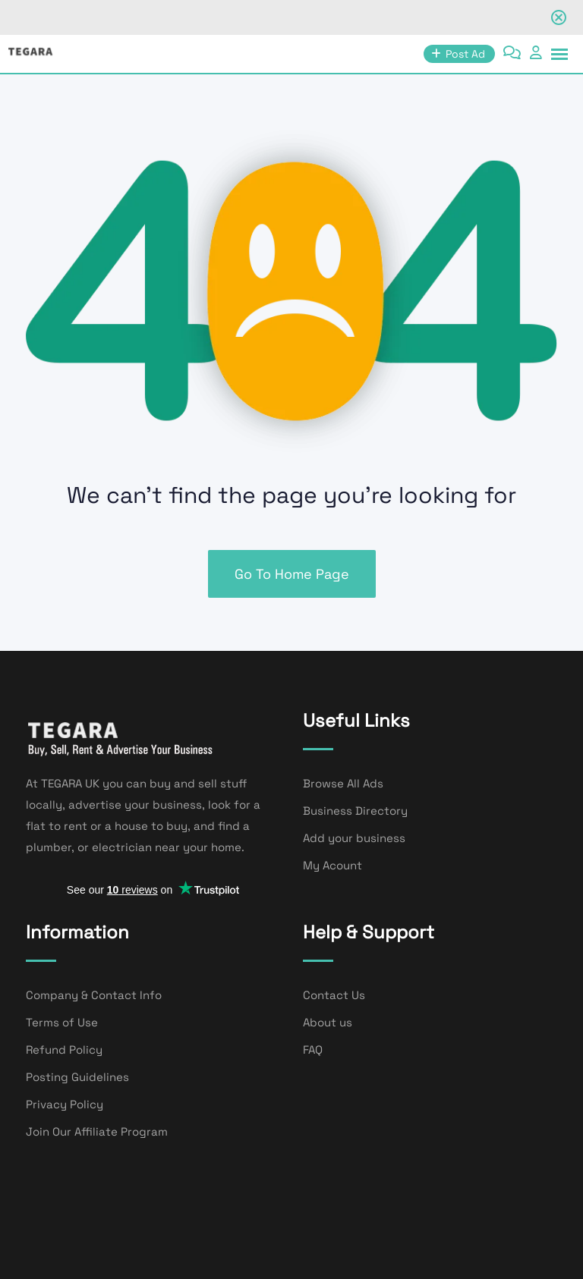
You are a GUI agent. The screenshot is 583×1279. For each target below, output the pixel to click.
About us (327, 1022)
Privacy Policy (64, 1104)
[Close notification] (559, 17)
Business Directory (355, 810)
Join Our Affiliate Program (97, 1131)
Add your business (354, 838)
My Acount (332, 865)
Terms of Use (62, 1022)
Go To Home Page (292, 574)
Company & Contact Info (94, 995)
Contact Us (334, 995)
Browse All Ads (343, 783)
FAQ (313, 1049)
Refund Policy (64, 1049)
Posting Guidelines (77, 1077)
